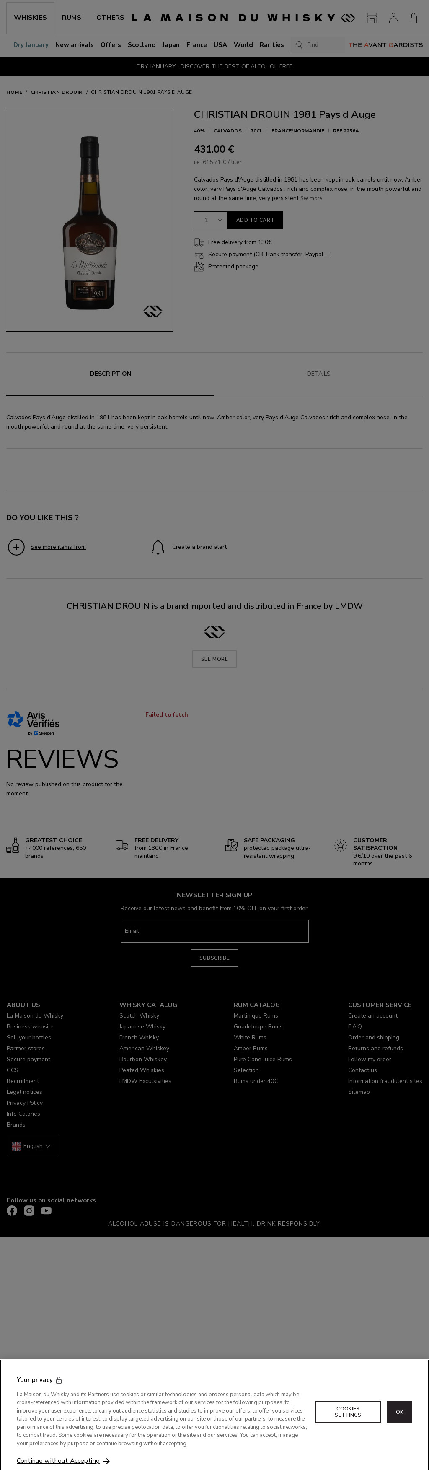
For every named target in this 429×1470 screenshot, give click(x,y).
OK (399, 1425)
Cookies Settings (348, 1425)
